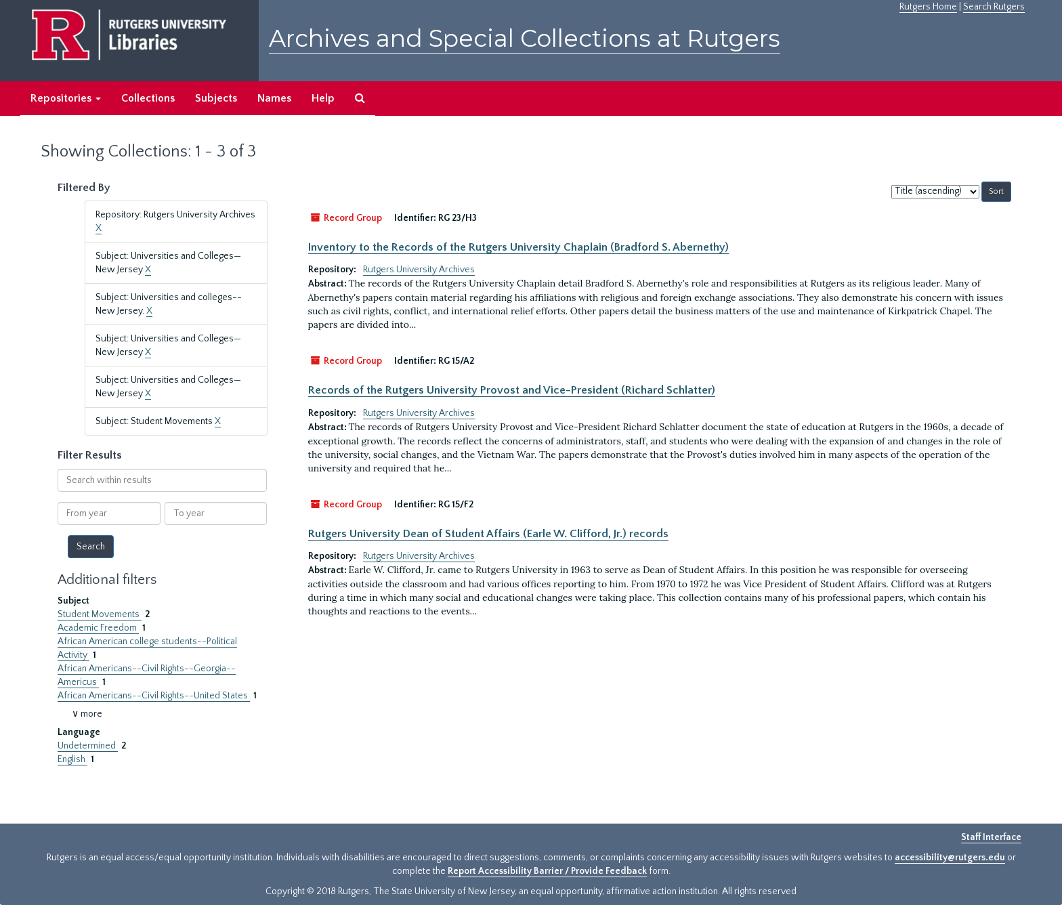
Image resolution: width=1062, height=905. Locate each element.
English (72, 759)
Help (323, 98)
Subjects (216, 98)
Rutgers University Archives (419, 269)
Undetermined (88, 745)
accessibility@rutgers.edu (950, 857)
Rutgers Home (928, 6)
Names (274, 98)
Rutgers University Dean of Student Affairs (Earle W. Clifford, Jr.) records (488, 534)
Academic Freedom (98, 628)
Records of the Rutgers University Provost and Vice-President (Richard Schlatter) (511, 390)
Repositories (65, 98)
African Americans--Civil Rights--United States (154, 695)
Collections (148, 98)
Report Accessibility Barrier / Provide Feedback (547, 871)
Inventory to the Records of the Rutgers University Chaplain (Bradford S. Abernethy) (518, 247)
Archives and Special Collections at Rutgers (524, 38)
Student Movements (100, 614)
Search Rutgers (994, 6)
